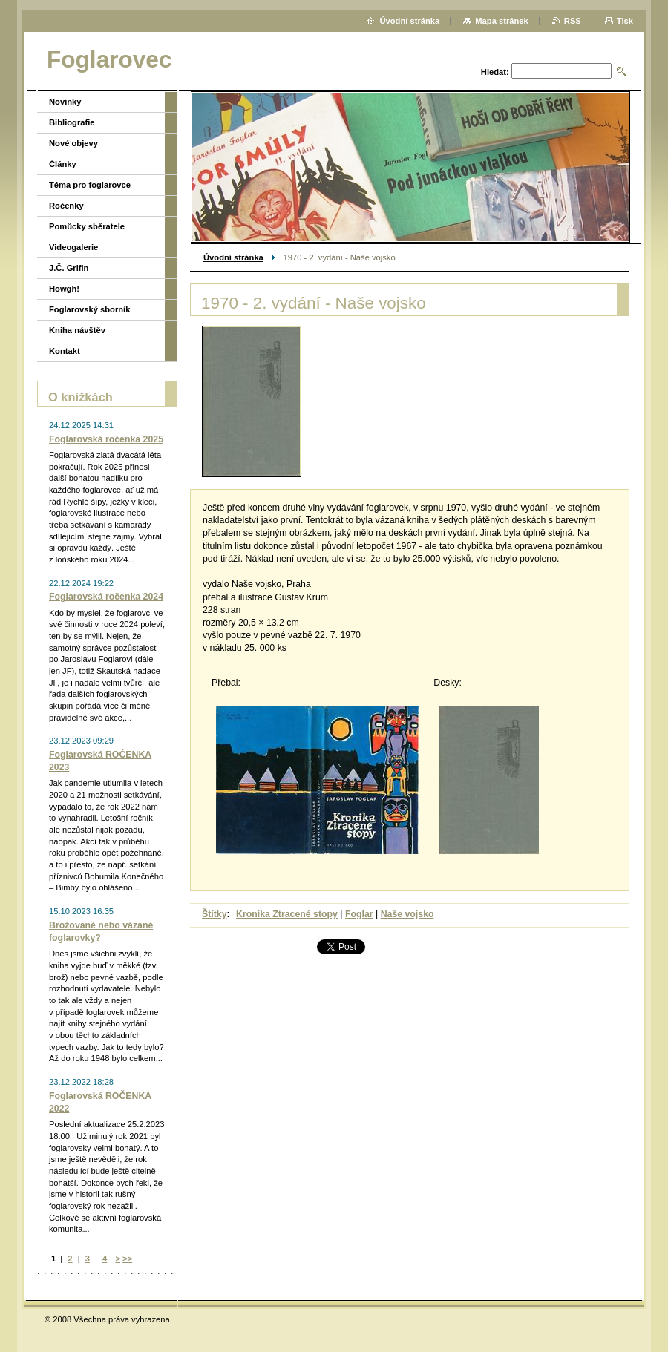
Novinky (65, 101)
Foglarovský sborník (89, 309)
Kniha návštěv (77, 330)
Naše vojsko (407, 914)
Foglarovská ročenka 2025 (106, 439)
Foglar (359, 914)
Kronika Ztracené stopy (287, 914)
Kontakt (64, 351)
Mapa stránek (501, 20)
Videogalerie (73, 247)
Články (62, 164)
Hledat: (495, 72)
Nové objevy (73, 143)
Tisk (625, 20)
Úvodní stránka (233, 257)
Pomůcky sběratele (87, 226)
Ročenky (66, 205)
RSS (572, 20)
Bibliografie (72, 122)
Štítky (214, 914)
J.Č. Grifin (68, 267)
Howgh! (64, 288)
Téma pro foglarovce (90, 184)
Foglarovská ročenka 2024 (106, 596)
